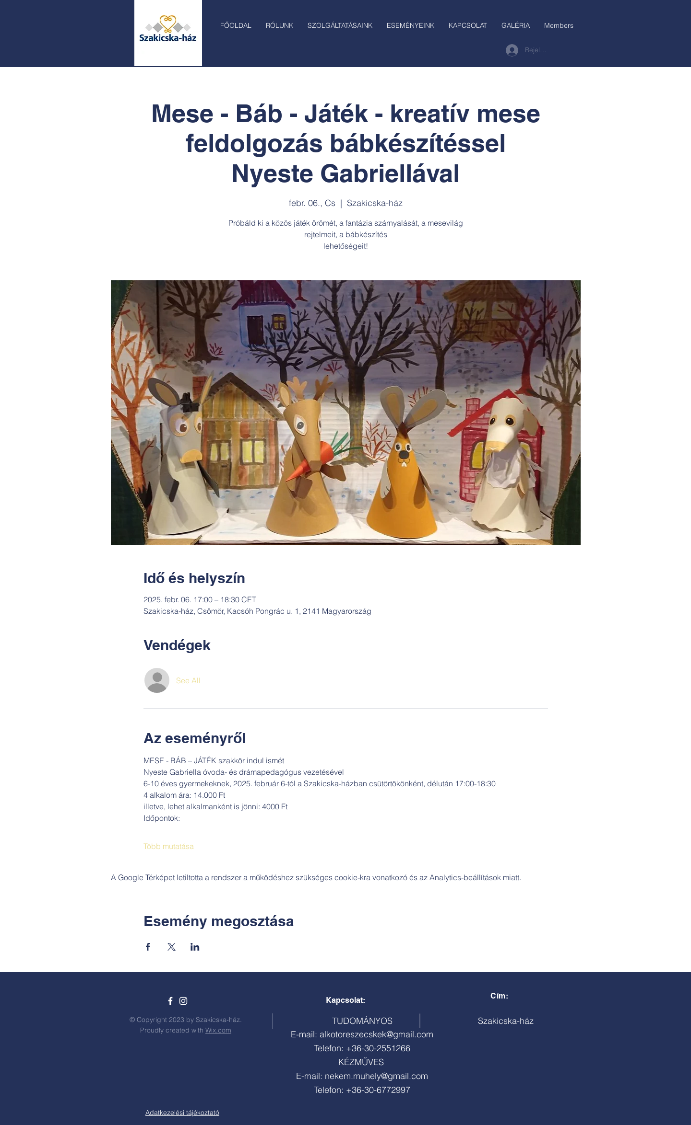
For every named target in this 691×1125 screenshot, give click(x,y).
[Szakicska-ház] (170, 1001)
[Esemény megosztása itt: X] (171, 947)
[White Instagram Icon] (183, 1001)
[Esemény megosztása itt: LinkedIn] (195, 947)
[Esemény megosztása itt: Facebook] (148, 947)
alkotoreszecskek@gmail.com (376, 1034)
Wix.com (218, 1030)
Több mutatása (168, 846)
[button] (340, 25)
